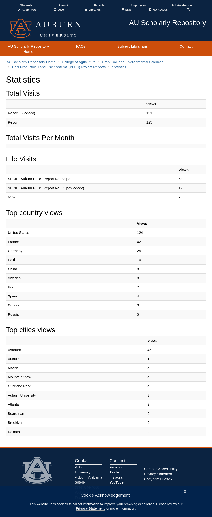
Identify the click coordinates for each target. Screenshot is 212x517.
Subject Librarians (132, 46)
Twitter (115, 472)
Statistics (119, 67)
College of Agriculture (79, 62)
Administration (182, 5)
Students (26, 5)
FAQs (81, 46)
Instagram (117, 477)
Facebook (117, 467)
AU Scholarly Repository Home (28, 48)
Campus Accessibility (160, 469)
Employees (138, 5)
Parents (99, 5)
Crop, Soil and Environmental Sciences (132, 62)
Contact (186, 46)
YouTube (117, 482)
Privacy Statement (90, 508)
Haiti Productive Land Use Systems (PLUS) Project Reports (59, 67)
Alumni (63, 5)
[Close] (185, 491)
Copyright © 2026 (158, 479)
